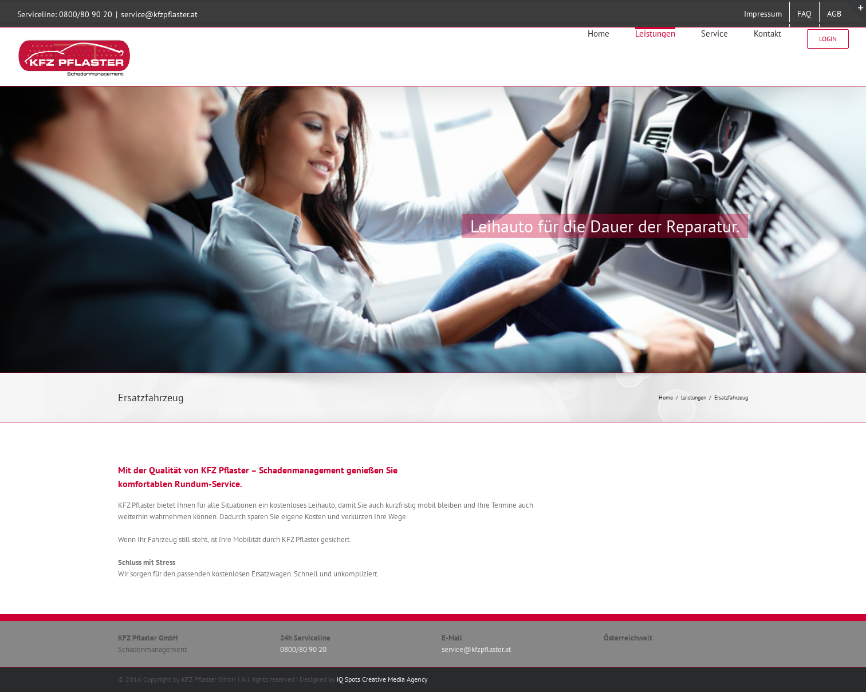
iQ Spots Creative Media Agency (382, 679)
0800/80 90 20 (85, 14)
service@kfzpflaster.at (159, 14)
